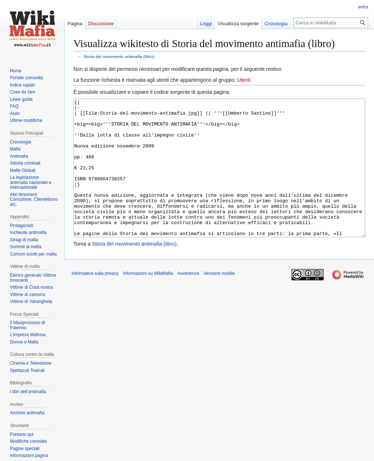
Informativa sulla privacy (95, 300)
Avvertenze (188, 300)
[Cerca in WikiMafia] (330, 23)
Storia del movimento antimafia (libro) (118, 56)
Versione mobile (218, 300)
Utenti (244, 80)
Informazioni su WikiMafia (148, 300)
